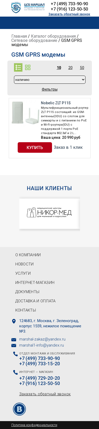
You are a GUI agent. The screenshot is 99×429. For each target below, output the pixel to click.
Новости (24, 264)
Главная (19, 36)
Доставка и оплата (35, 301)
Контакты (25, 310)
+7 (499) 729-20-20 (39, 378)
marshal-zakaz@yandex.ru (42, 339)
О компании (28, 255)
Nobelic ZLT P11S (56, 103)
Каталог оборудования (53, 36)
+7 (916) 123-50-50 (69, 9)
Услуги (23, 273)
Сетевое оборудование (34, 40)
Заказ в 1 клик (68, 147)
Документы (27, 291)
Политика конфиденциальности (34, 425)
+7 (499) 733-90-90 (69, 3)
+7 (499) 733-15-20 (39, 363)
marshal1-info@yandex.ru (41, 345)
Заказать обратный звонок (69, 14)
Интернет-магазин (35, 282)
